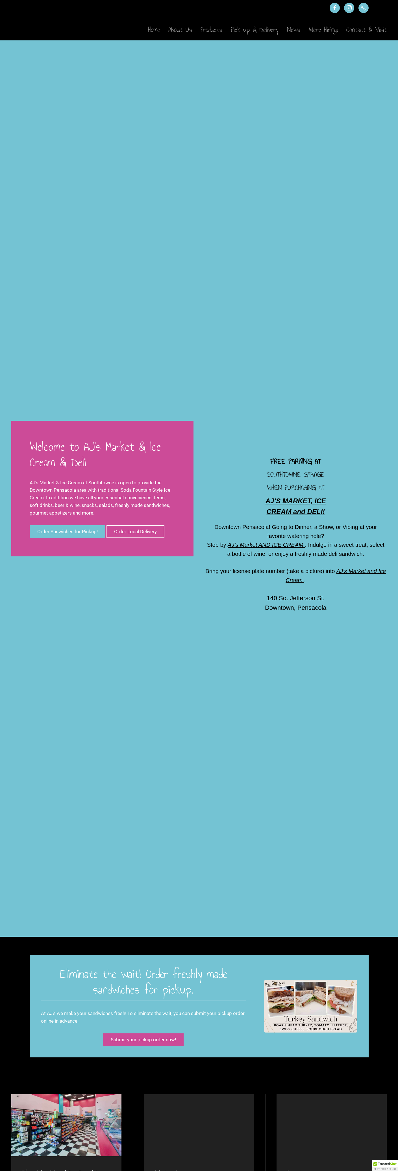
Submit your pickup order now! (143, 1039)
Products (211, 29)
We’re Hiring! (323, 29)
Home (154, 29)
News (293, 29)
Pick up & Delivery (255, 29)
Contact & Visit (366, 29)
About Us (180, 29)
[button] (385, 1165)
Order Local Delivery (135, 531)
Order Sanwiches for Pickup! (67, 531)
